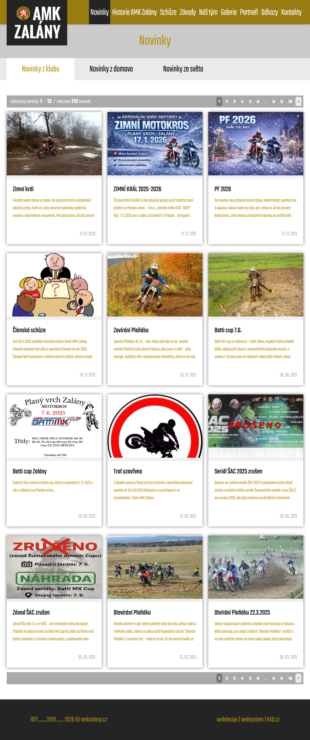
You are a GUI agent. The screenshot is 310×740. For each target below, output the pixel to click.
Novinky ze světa (183, 69)
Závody (188, 12)
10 (290, 101)
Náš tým (208, 12)
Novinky (100, 12)
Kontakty (291, 12)
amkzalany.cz (94, 720)
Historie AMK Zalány (134, 12)
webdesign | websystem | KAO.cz (248, 720)
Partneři (249, 12)
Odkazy (269, 12)
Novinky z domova (111, 69)
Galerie (229, 12)
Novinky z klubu (40, 69)
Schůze (168, 12)
